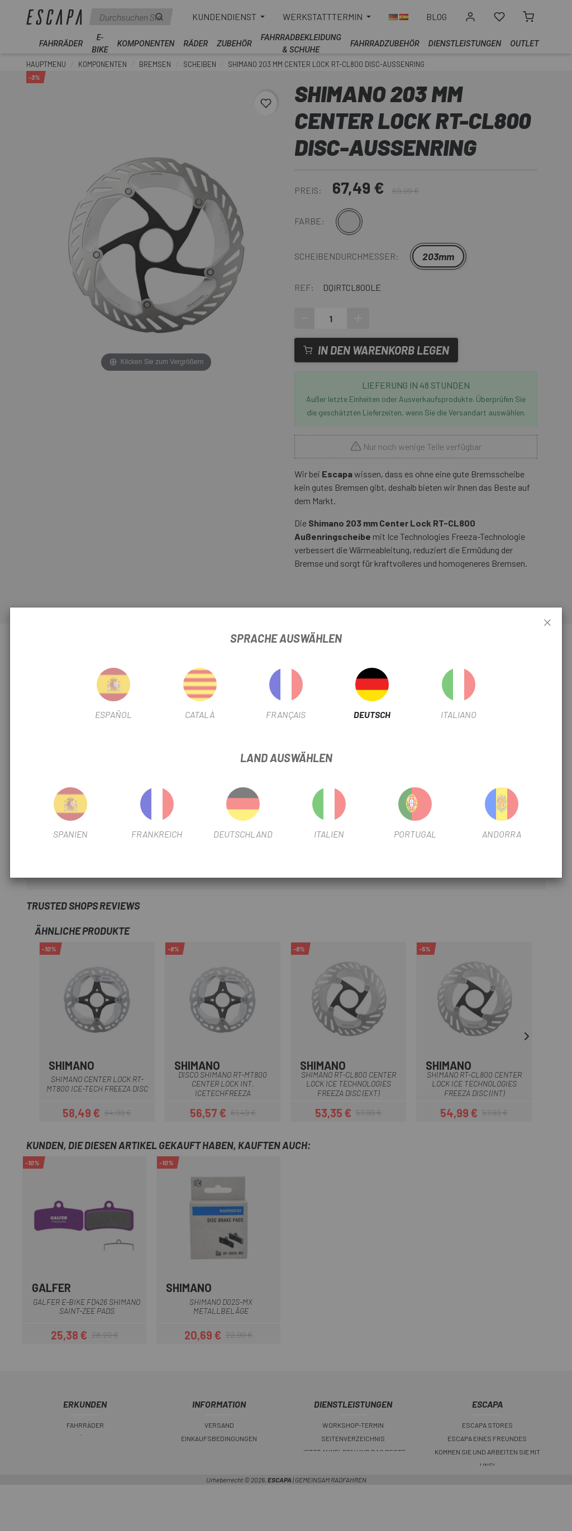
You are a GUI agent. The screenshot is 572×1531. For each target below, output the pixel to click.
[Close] (547, 623)
